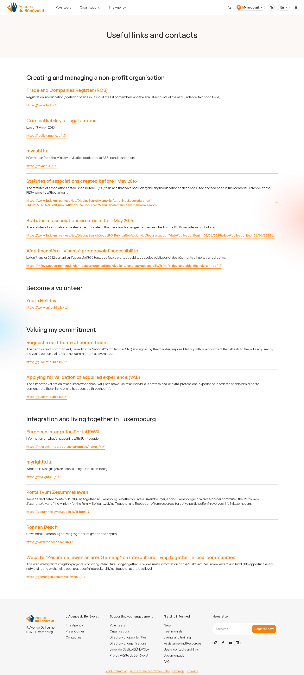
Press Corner (75, 631)
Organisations (90, 7)
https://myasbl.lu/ (39, 166)
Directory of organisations (128, 643)
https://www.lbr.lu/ (40, 105)
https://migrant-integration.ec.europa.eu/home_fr (63, 447)
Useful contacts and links (181, 649)
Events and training (177, 637)
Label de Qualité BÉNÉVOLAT (130, 649)
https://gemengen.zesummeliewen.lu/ (54, 577)
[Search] (229, 7)
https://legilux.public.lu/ (44, 135)
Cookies (192, 671)
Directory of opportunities (128, 637)
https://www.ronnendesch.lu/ (47, 542)
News (168, 625)
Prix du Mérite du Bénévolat (129, 655)
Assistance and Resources (182, 643)
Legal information (116, 671)
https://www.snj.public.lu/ (45, 307)
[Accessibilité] (271, 7)
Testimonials (173, 631)
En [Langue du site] (282, 7)
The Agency (117, 7)
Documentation (175, 655)
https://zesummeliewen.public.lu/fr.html (56, 512)
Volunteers (63, 7)
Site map (178, 671)
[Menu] (296, 7)
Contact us (73, 637)
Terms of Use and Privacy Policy (150, 671)
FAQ (167, 662)
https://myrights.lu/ (41, 477)
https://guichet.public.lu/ (44, 362)
